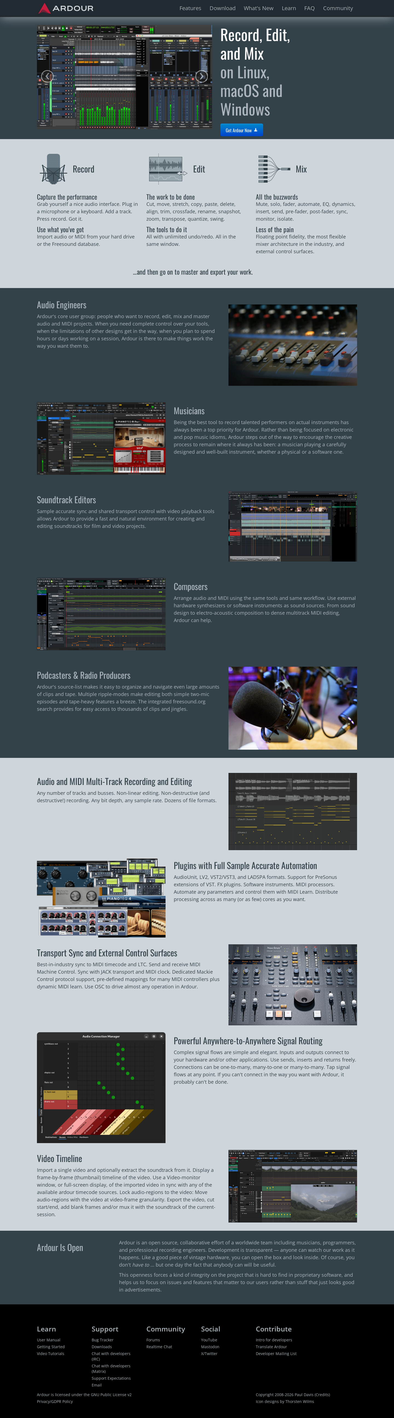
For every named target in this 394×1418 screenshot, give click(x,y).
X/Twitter (209, 1353)
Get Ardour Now (242, 130)
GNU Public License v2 (111, 1394)
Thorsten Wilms (299, 1401)
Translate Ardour (271, 1346)
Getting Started (51, 1346)
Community (338, 8)
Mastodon (210, 1346)
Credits (322, 1394)
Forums (153, 1339)
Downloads (102, 1346)
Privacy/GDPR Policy (55, 1401)
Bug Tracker (103, 1339)
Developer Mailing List (276, 1353)
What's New (259, 8)
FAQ (309, 8)
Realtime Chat (159, 1346)
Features (190, 8)
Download (223, 8)
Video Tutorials (50, 1353)
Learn (289, 8)
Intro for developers (274, 1339)
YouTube (209, 1339)
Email (97, 1385)
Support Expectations (111, 1378)
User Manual (48, 1339)
